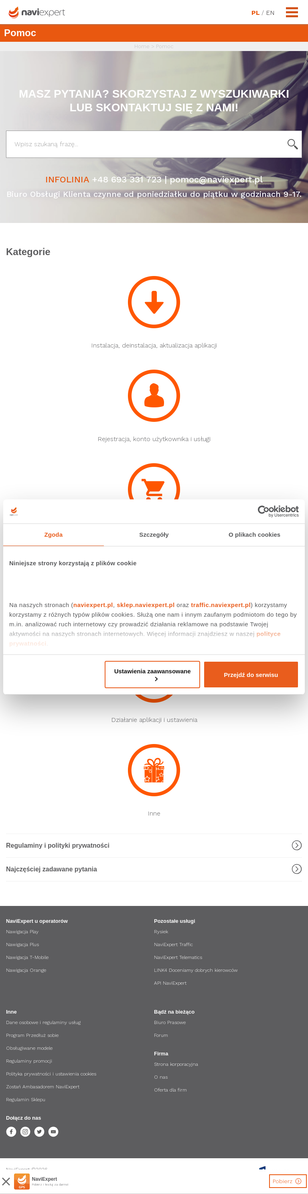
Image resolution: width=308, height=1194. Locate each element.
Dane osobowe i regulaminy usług (43, 1022)
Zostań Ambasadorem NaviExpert (42, 1087)
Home (142, 46)
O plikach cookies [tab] (254, 534)
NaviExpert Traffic (173, 944)
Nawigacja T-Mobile (27, 957)
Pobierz (288, 1181)
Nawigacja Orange (26, 970)
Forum (161, 1035)
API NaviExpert (170, 983)
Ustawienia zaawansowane (152, 674)
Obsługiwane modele (29, 1048)
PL (255, 13)
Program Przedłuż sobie (32, 1035)
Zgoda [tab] (54, 534)
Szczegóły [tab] (153, 534)
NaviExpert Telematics (178, 957)
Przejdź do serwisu (251, 674)
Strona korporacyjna (176, 1064)
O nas (161, 1077)
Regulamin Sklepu (25, 1099)
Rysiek (161, 931)
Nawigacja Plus (22, 944)
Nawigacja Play (22, 931)
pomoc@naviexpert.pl (216, 179)
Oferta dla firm (170, 1090)
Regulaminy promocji (29, 1061)
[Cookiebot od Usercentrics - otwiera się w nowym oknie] (264, 511)
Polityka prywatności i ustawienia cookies (51, 1074)
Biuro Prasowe (170, 1022)
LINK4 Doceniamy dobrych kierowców (196, 970)
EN (270, 13)
